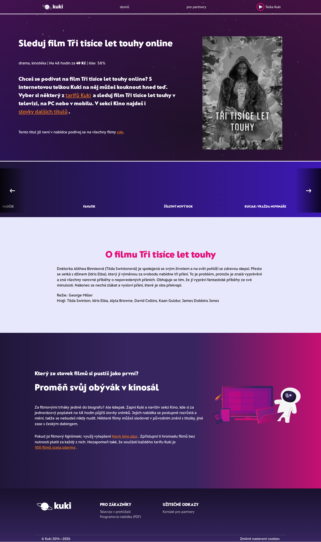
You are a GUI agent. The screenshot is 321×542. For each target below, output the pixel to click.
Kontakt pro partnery (179, 512)
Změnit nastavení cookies (260, 539)
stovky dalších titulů (43, 111)
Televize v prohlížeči (115, 512)
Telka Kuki (268, 7)
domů (124, 7)
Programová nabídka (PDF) (120, 517)
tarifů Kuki (78, 95)
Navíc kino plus (124, 436)
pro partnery (196, 7)
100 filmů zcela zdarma (55, 447)
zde (120, 132)
